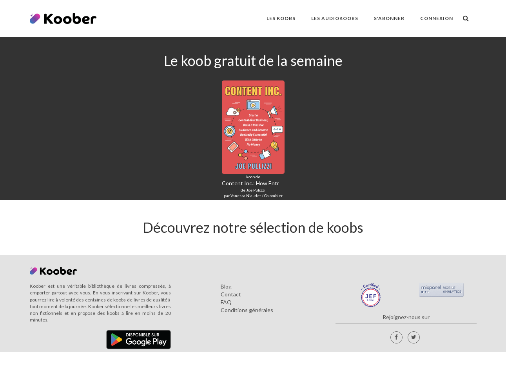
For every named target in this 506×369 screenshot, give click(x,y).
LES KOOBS (281, 18)
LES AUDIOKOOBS (334, 18)
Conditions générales (247, 310)
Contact (231, 294)
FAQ (226, 302)
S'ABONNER (389, 18)
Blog (226, 286)
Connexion (436, 18)
